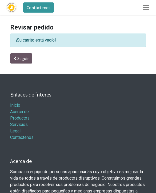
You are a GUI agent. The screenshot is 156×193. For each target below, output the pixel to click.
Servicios (19, 124)
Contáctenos (38, 7)
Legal (15, 130)
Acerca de (19, 111)
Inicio (15, 105)
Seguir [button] (21, 58)
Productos (20, 118)
